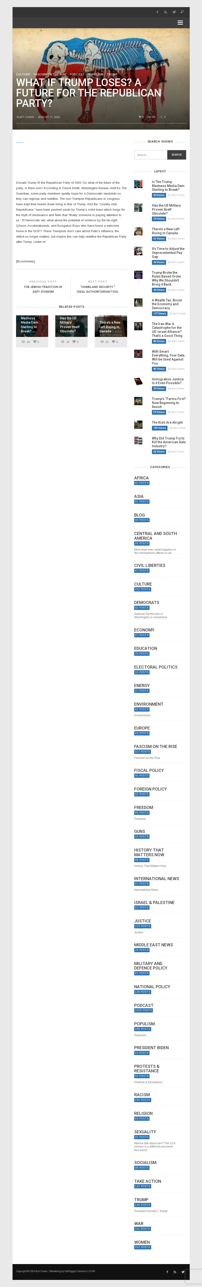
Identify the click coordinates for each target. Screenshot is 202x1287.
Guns (139, 831)
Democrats (146, 602)
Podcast (77, 74)
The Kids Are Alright (167, 422)
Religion (143, 1113)
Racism (142, 1094)
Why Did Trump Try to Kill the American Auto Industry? (169, 442)
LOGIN (91, 1271)
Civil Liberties (149, 565)
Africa (141, 478)
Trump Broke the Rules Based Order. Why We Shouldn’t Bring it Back (167, 278)
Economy (144, 630)
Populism (95, 74)
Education (145, 648)
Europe (142, 728)
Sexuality (145, 1132)
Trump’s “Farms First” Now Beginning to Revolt (169, 403)
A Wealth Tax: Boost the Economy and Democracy (167, 304)
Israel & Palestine (154, 902)
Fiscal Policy (149, 770)
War (138, 1223)
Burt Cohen (25, 117)
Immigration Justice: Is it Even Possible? (168, 381)
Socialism (145, 1162)
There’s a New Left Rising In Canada (165, 231)
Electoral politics (155, 667)
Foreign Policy (150, 789)
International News (156, 878)
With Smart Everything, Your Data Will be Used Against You (168, 357)
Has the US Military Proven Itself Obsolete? (166, 209)
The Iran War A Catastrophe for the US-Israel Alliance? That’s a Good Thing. (167, 330)
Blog (139, 515)
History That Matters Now (149, 852)
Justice (142, 921)
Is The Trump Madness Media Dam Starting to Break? (168, 186)
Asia (139, 496)
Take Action (147, 1181)
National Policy (152, 986)
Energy (142, 685)
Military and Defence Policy (151, 966)
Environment (148, 704)
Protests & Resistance (146, 1069)
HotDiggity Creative (75, 1271)
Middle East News (153, 945)
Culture (23, 74)
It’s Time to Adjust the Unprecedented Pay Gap (168, 253)
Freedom (143, 807)
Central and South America (155, 536)
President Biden (151, 1047)
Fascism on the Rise (50, 74)
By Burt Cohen (176, 195)
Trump (112, 74)
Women (142, 1242)
